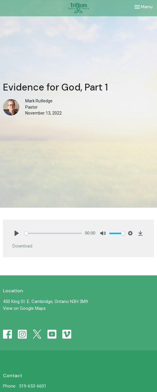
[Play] (16, 233)
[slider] (53, 233)
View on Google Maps (24, 308)
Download (22, 246)
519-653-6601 (32, 386)
